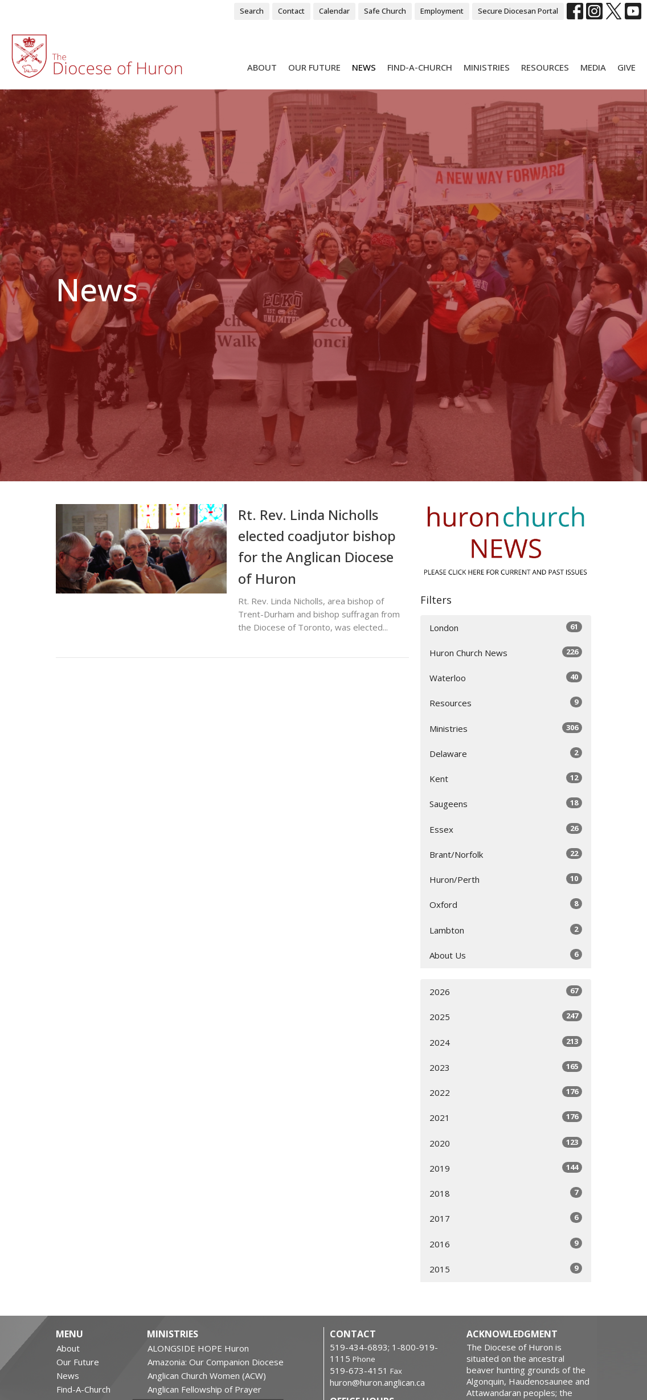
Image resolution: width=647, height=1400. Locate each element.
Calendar (334, 11)
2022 (505, 1092)
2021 (505, 1117)
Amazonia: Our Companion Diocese (216, 1362)
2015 (505, 1269)
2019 (505, 1168)
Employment (442, 11)
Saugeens (505, 803)
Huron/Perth (505, 879)
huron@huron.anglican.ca (377, 1382)
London (505, 627)
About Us (505, 955)
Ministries (487, 67)
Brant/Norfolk (505, 854)
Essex (505, 829)
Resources (545, 67)
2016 (505, 1244)
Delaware (505, 753)
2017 (505, 1218)
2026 (505, 991)
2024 (505, 1042)
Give (626, 67)
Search (252, 11)
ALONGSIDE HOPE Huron (198, 1348)
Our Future (314, 67)
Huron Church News (505, 652)
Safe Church (385, 11)
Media (593, 67)
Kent (505, 778)
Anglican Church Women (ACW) (207, 1375)
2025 (505, 1016)
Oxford (505, 904)
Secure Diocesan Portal (518, 11)
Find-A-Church (419, 67)
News (364, 67)
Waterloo (505, 677)
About (262, 67)
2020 (505, 1143)
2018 (505, 1193)
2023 (505, 1067)
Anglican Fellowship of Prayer (204, 1389)
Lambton (505, 930)
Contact (291, 11)
